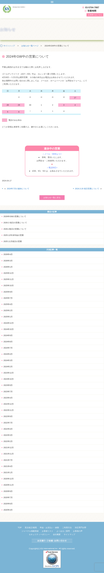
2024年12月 (9, 323)
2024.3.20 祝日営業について (87, 189)
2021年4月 (8, 466)
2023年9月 (8, 385)
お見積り (95, 15)
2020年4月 (8, 510)
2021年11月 (9, 454)
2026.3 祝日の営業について (15, 223)
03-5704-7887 (92, 7)
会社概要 (57, 534)
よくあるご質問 (63, 531)
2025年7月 (8, 298)
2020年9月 (8, 491)
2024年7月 (8, 348)
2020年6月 (8, 504)
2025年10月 (9, 285)
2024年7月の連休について (18, 189)
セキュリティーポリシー (39, 534)
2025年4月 (8, 304)
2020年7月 (8, 497)
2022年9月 (8, 416)
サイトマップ (69, 534)
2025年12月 (9, 273)
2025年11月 (9, 279)
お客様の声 (77, 531)
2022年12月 (9, 404)
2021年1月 (8, 472)
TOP (20, 527)
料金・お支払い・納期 (49, 527)
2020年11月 (9, 485)
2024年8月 (8, 342)
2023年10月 (9, 379)
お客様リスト (47, 531)
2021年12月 (9, 447)
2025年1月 (8, 317)
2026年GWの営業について (15, 216)
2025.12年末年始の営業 (14, 235)
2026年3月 (8, 261)
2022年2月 (8, 441)
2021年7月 (8, 460)
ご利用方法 (67, 527)
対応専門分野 (80, 527)
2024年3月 (8, 360)
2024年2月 (8, 366)
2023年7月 (8, 391)
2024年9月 (8, 335)
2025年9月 (8, 292)
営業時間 (91, 11)
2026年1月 (8, 267)
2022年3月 (8, 435)
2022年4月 (8, 429)
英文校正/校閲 (31, 527)
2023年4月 (8, 398)
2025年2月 (8, 310)
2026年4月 (8, 254)
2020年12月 (9, 479)
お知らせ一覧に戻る (52, 197)
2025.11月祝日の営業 (13, 241)
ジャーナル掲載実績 (30, 531)
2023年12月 (9, 373)
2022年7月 (8, 423)
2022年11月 (9, 410)
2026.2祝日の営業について (15, 229)
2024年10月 (9, 329)
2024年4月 (8, 354)
